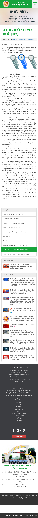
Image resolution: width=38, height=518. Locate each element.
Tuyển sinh (19, 418)
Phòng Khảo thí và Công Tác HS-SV (13, 223)
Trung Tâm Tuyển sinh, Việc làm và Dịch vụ (20, 19)
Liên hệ (19, 423)
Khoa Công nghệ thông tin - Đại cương (14, 232)
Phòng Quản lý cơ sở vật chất (11, 227)
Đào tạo (19, 411)
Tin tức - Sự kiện (23, 16)
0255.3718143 (19, 436)
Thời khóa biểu (19, 409)
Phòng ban (19, 407)
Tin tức (19, 404)
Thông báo (19, 420)
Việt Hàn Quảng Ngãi (18, 495)
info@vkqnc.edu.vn (20, 484)
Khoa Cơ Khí (6, 236)
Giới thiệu (19, 402)
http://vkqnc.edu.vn (20, 486)
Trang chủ (13, 16)
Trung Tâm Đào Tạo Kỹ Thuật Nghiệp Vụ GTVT (17, 254)
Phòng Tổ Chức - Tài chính (11, 218)
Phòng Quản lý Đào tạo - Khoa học (13, 214)
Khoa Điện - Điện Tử (9, 241)
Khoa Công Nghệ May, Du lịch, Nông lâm (15, 245)
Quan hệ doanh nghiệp (19, 413)
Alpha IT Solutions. (26, 498)
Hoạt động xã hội (19, 416)
